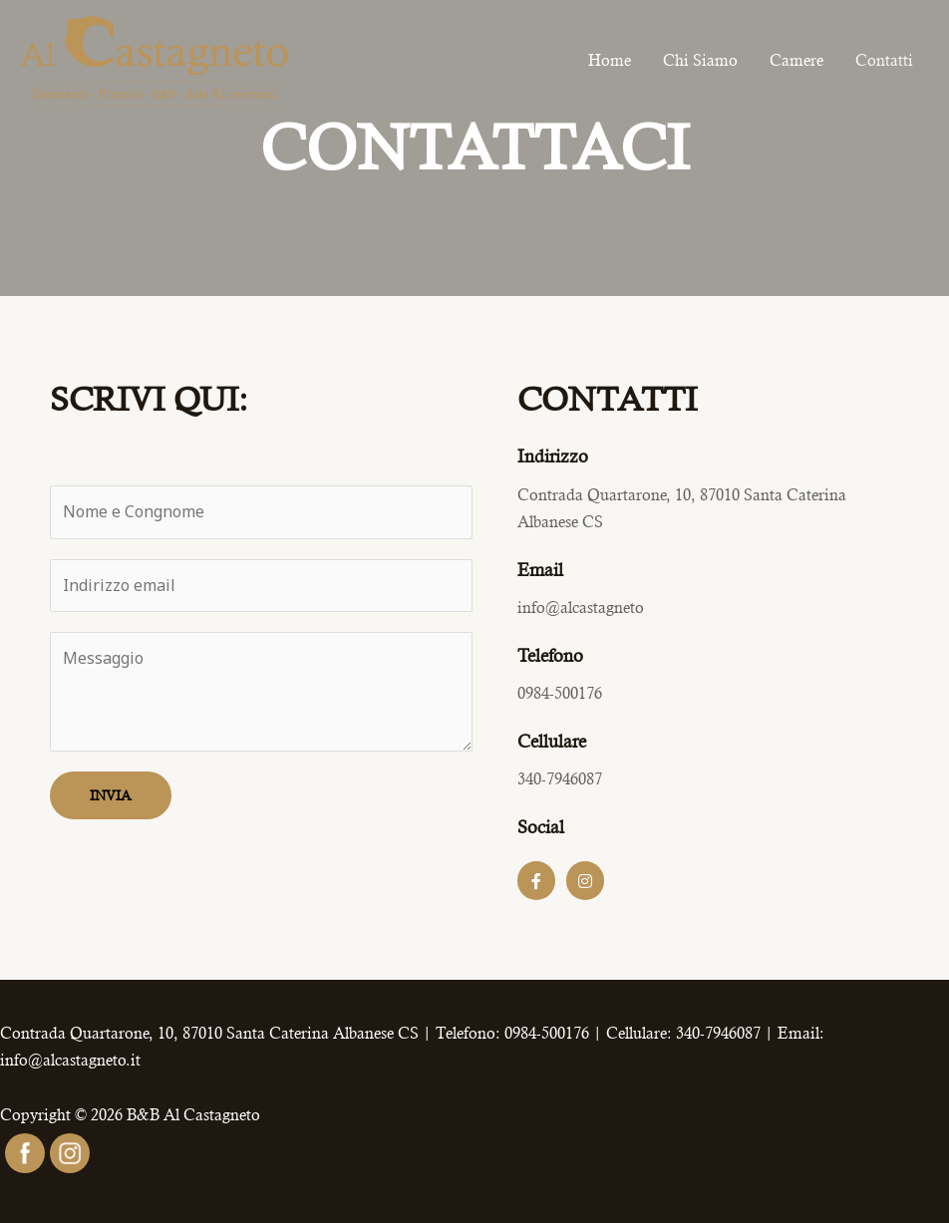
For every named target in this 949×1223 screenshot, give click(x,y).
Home (609, 60)
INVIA (111, 795)
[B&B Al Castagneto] (154, 59)
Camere (796, 60)
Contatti (884, 60)
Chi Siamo (700, 60)
